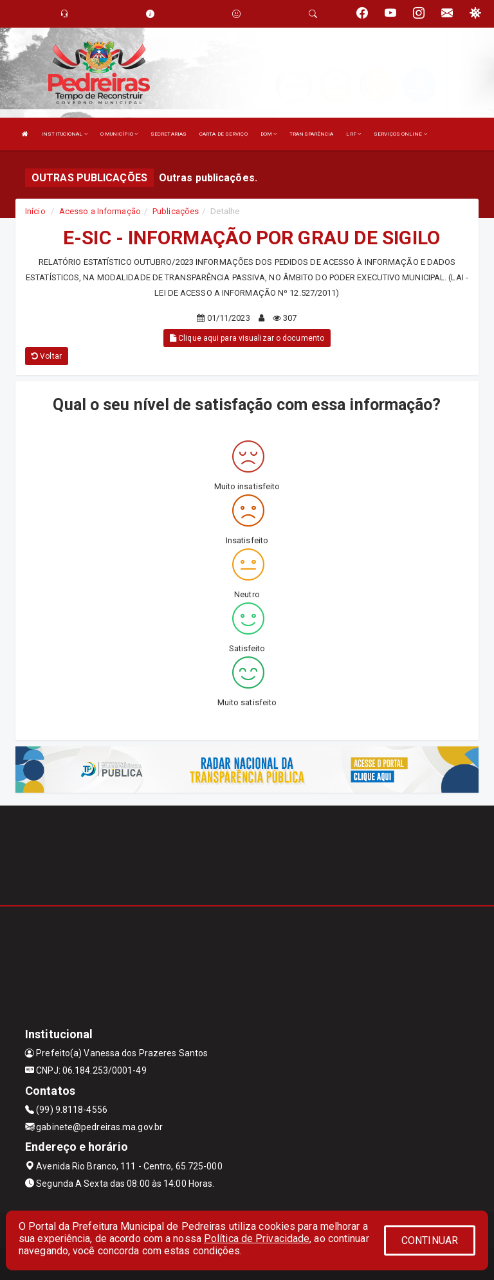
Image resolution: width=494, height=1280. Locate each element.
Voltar (47, 356)
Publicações (175, 211)
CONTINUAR (429, 1240)
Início (35, 211)
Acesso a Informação (100, 211)
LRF (353, 134)
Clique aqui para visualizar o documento (247, 338)
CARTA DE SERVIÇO (223, 134)
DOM (269, 134)
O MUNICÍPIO (119, 134)
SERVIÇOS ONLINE (400, 134)
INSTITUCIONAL (64, 134)
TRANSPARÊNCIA (311, 134)
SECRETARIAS (169, 134)
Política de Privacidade (256, 1238)
